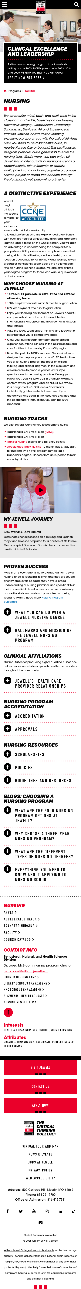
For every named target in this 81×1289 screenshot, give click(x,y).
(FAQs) (49, 432)
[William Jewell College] (41, 7)
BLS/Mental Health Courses (25, 996)
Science (44, 1030)
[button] (40, 490)
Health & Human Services (20, 1030)
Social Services (61, 1030)
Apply (10, 913)
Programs (14, 91)
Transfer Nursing (17, 441)
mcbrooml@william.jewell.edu (26, 971)
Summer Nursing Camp (21, 977)
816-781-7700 (46, 1194)
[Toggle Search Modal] (76, 4)
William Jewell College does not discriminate (29, 1250)
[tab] (40, 615)
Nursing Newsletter (20, 1002)
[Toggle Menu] (4, 4)
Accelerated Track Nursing (24, 446)
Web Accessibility (40, 1178)
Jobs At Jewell (40, 1162)
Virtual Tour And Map (40, 1147)
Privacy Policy (41, 1170)
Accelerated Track (22, 919)
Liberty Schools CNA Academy (27, 983)
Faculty (12, 933)
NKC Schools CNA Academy (24, 990)
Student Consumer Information (40, 1234)
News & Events (40, 1154)
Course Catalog (19, 940)
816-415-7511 (56, 1199)
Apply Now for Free (26, 78)
